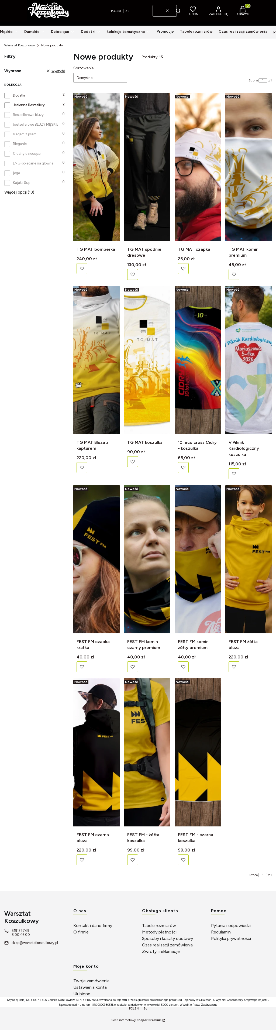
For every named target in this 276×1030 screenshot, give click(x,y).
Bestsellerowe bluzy (28, 114)
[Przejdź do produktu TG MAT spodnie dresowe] (147, 167)
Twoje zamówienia (91, 980)
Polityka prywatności (231, 938)
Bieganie (20, 144)
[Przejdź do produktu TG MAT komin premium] (248, 167)
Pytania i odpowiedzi (231, 925)
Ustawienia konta (90, 987)
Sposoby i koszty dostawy (167, 938)
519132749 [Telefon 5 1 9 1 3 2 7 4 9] (20, 931)
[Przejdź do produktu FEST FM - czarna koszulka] (198, 752)
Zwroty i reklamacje (161, 951)
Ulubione (81, 993)
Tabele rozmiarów (159, 925)
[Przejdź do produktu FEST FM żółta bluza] (248, 559)
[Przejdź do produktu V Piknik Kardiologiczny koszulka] (248, 360)
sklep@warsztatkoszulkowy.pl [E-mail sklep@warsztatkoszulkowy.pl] (35, 943)
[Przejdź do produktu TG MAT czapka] (198, 167)
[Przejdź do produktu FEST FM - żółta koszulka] (147, 752)
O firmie (81, 932)
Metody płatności (159, 932)
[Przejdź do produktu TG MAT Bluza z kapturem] (96, 360)
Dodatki (19, 95)
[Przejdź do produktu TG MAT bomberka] (96, 167)
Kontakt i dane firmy (92, 925)
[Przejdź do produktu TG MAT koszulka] (147, 360)
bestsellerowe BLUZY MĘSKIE (35, 124)
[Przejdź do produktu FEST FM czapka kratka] (96, 559)
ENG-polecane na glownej (33, 163)
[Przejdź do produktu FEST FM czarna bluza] (96, 752)
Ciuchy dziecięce (26, 153)
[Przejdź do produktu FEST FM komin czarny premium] (147, 559)
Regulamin (221, 932)
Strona (253, 80)
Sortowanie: (83, 68)
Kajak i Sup (21, 182)
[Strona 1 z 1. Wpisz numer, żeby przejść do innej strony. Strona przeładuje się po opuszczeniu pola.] (262, 80)
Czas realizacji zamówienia (167, 944)
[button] (178, 10)
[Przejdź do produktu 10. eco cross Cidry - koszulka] (198, 360)
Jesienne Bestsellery (29, 105)
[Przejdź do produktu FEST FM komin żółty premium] (198, 559)
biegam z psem (24, 134)
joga (16, 173)
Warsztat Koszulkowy (19, 45)
